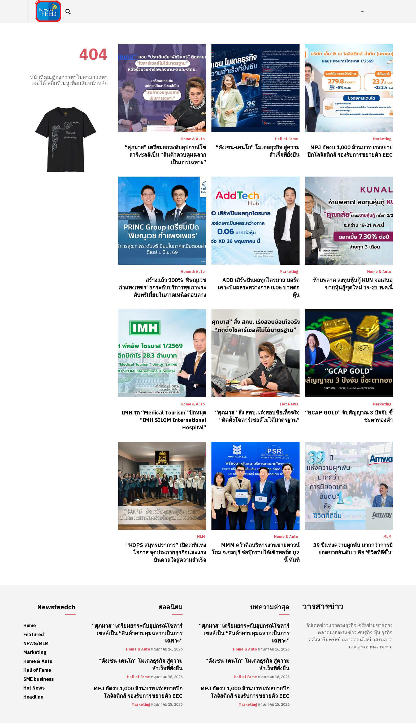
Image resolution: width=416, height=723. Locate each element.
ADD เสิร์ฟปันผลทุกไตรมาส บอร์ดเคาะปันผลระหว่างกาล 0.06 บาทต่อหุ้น (259, 287)
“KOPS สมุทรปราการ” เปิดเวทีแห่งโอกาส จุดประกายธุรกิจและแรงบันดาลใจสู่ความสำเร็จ (166, 552)
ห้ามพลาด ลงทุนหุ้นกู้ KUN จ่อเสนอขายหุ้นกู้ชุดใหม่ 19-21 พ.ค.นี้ (353, 284)
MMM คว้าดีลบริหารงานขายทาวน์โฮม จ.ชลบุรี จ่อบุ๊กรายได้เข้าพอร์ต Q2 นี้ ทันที (256, 552)
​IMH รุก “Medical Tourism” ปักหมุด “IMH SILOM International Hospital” (164, 420)
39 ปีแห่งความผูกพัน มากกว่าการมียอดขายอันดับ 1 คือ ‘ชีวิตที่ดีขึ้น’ (353, 549)
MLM (201, 537)
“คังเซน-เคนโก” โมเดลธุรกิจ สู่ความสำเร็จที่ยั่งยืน (258, 151)
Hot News (289, 404)
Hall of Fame (286, 139)
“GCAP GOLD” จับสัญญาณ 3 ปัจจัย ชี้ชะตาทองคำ (349, 416)
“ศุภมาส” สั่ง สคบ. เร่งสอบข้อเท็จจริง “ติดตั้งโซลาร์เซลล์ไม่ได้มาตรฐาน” (257, 416)
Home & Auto (193, 139)
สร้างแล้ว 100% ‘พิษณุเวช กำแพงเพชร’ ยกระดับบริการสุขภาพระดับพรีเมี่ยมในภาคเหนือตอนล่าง (162, 287)
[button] (68, 11)
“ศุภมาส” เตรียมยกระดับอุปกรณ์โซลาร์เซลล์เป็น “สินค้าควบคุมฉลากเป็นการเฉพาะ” (165, 154)
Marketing (382, 139)
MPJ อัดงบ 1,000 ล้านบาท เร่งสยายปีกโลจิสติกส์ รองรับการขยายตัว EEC (350, 151)
